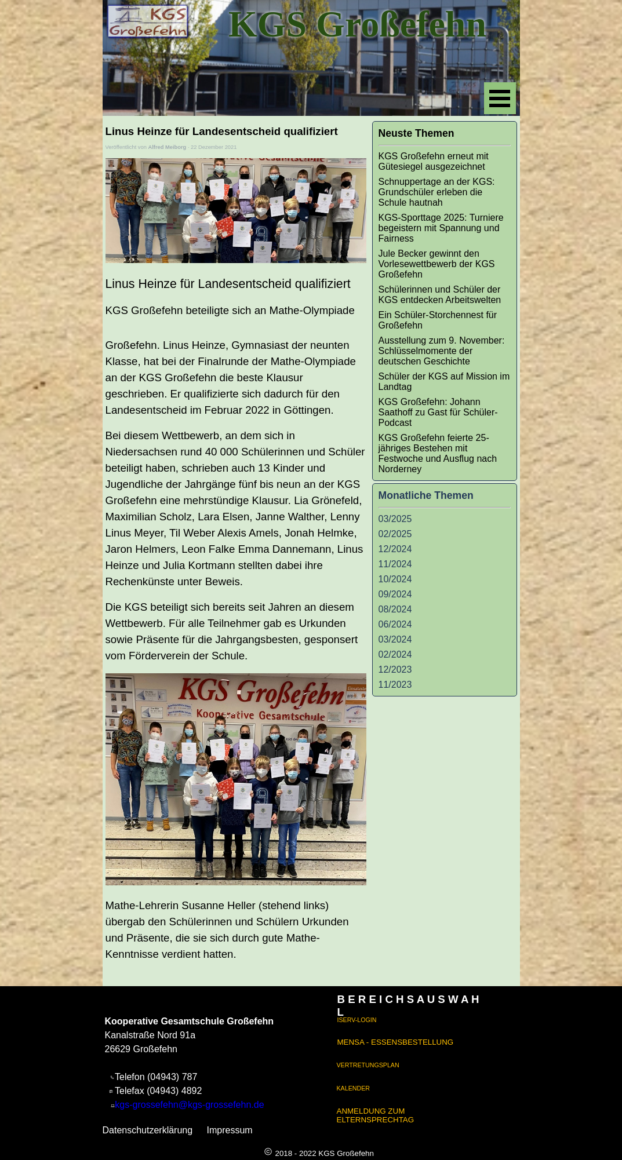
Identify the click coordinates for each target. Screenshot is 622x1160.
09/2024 (395, 594)
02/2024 (395, 654)
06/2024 (395, 624)
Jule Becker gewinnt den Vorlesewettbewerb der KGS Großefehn (437, 264)
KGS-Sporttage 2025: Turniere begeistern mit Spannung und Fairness (441, 228)
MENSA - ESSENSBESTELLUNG (395, 1042)
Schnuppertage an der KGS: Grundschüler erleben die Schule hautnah (437, 192)
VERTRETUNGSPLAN (368, 1064)
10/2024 (395, 579)
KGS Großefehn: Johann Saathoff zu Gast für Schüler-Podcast (438, 412)
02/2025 (395, 534)
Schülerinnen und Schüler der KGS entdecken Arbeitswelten (440, 294)
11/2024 (395, 564)
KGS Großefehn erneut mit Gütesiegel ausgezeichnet (434, 161)
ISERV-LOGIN (357, 1019)
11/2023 (395, 685)
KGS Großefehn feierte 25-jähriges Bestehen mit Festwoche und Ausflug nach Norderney (438, 453)
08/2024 (395, 609)
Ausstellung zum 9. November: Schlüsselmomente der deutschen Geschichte (442, 350)
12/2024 (395, 549)
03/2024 (395, 639)
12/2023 (395, 669)
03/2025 (395, 519)
